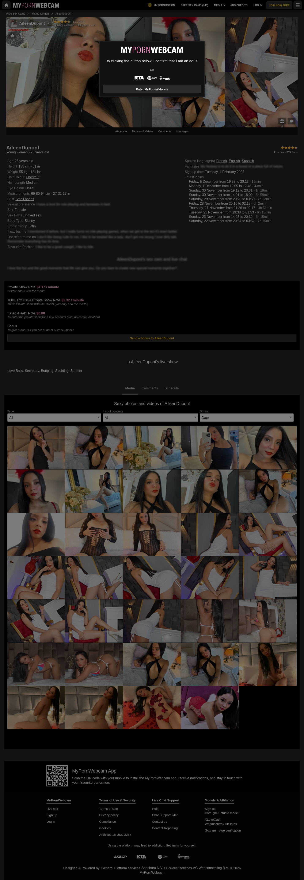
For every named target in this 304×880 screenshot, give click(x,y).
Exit (152, 70)
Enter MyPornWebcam (152, 89)
